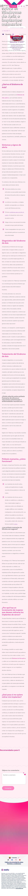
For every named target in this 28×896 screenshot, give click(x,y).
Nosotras (8, 34)
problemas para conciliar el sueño (17, 192)
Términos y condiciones (14, 791)
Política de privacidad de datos (14, 789)
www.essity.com (4, 813)
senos (14, 475)
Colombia (15, 785)
